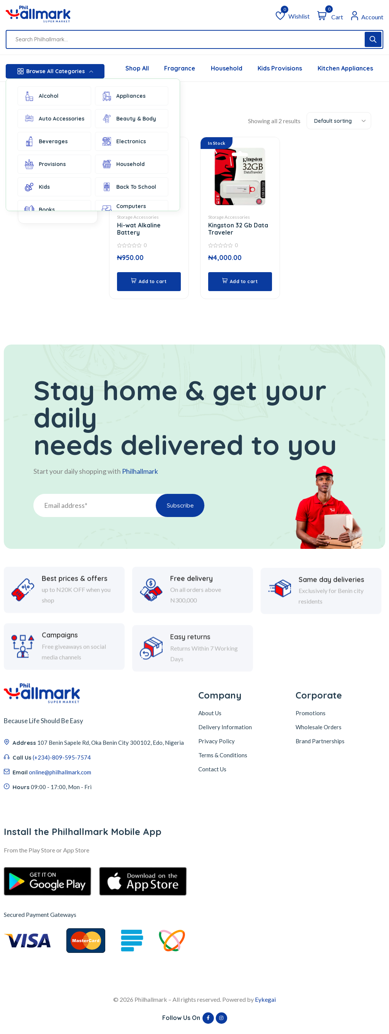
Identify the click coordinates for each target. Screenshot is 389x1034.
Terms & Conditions (222, 756)
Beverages (46, 141)
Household (123, 164)
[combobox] (339, 121)
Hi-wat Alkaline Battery (139, 229)
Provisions (45, 164)
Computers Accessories (124, 209)
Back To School (128, 186)
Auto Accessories (54, 118)
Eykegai (265, 1000)
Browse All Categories (55, 71)
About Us (209, 714)
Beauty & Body (128, 118)
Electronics (123, 141)
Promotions (311, 714)
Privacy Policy (216, 742)
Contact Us (212, 770)
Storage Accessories (138, 217)
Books (39, 209)
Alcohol (41, 95)
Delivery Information (225, 728)
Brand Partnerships (320, 742)
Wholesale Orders (319, 728)
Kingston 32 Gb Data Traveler (238, 229)
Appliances (123, 95)
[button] (149, 282)
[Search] (373, 39)
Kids (37, 186)
